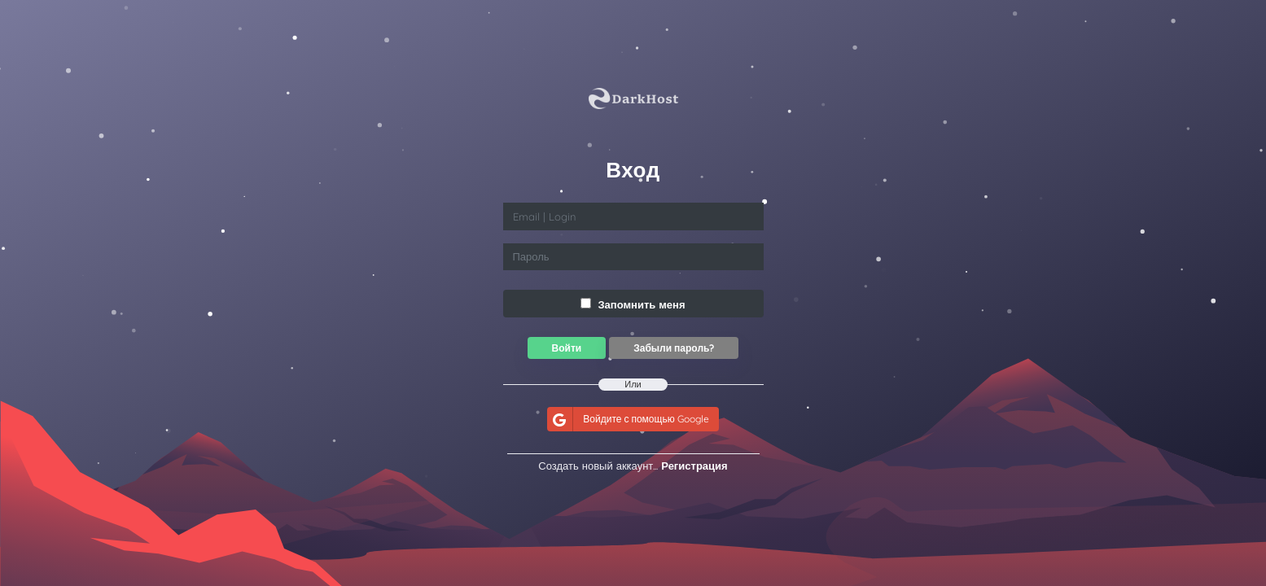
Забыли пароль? (673, 348)
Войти (567, 348)
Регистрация (694, 465)
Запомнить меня (632, 304)
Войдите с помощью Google (627, 419)
